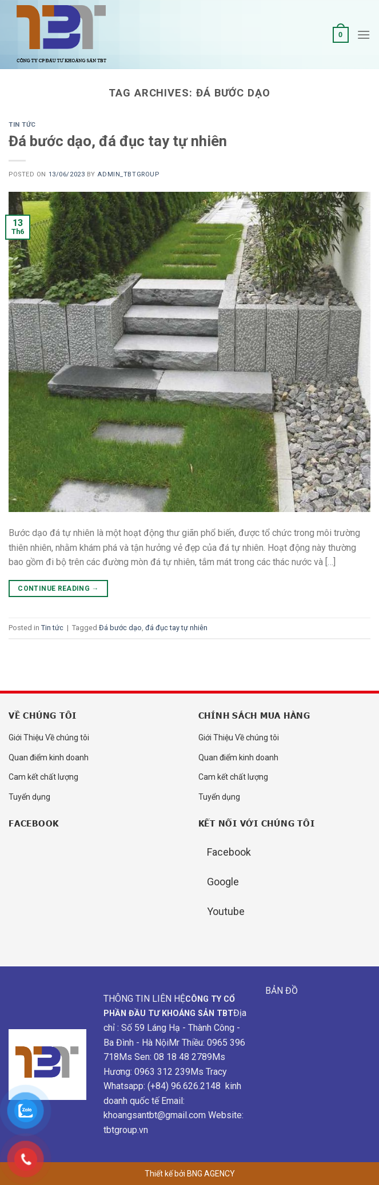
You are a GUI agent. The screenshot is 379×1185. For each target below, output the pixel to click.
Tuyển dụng (29, 796)
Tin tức (22, 124)
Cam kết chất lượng (43, 776)
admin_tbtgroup (128, 174)
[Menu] (363, 35)
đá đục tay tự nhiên (176, 627)
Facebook (229, 852)
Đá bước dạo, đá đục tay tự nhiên (118, 141)
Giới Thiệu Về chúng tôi (49, 737)
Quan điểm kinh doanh (49, 757)
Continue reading (58, 588)
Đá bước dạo (120, 627)
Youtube (226, 911)
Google (223, 882)
